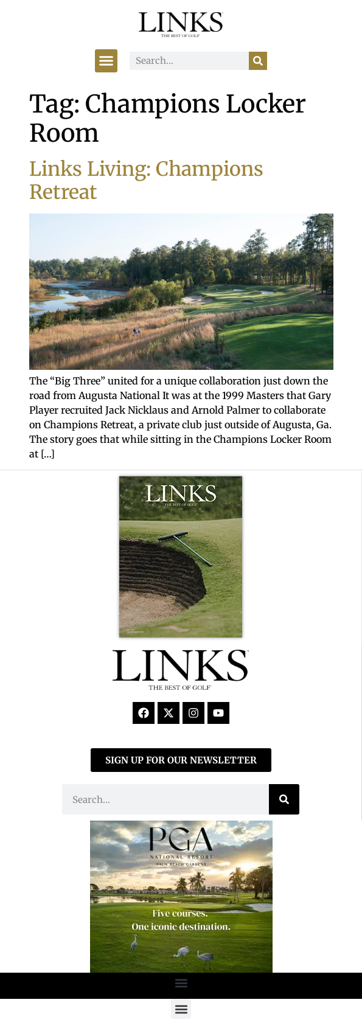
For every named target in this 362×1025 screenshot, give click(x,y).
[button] (106, 60)
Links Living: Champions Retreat (146, 180)
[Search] (258, 61)
